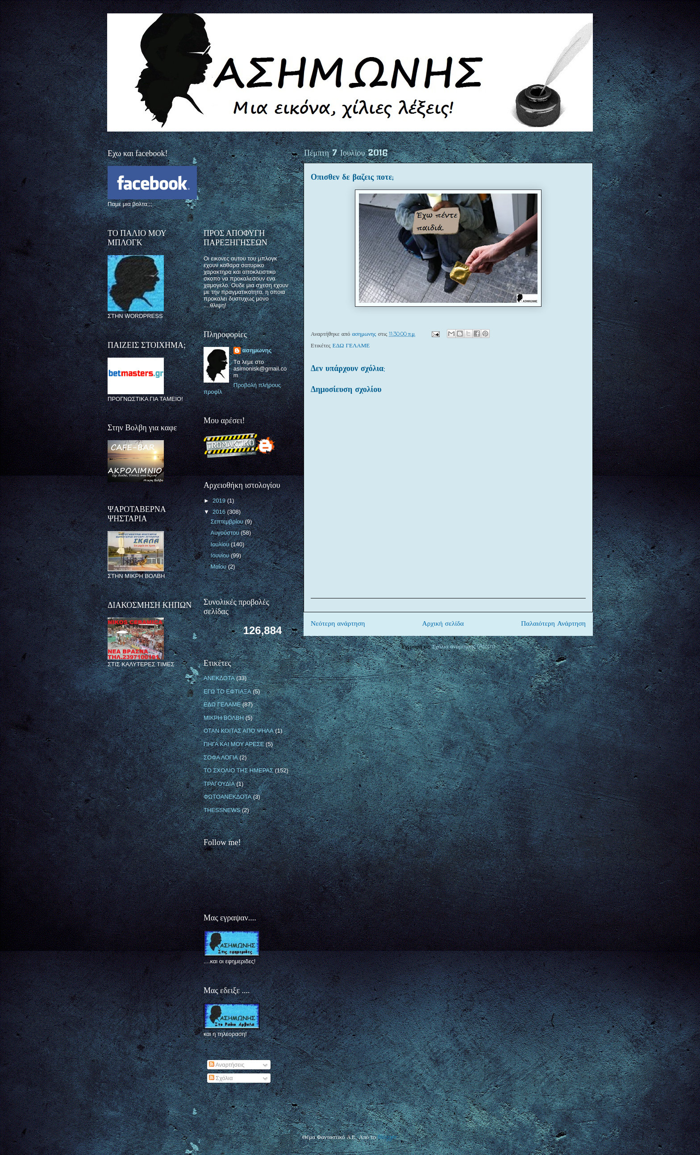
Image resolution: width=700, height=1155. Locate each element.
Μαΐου (219, 566)
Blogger (387, 1137)
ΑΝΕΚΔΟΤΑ (219, 678)
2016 (219, 511)
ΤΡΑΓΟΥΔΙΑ (219, 783)
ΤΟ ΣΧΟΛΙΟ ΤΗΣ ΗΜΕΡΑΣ (238, 770)
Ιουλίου (221, 544)
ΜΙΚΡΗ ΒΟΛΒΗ (224, 717)
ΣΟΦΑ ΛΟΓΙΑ (221, 757)
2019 (219, 500)
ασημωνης (257, 350)
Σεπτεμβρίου (228, 521)
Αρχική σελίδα (443, 624)
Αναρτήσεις (227, 1064)
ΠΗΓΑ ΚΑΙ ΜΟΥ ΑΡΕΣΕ (234, 744)
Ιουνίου (221, 555)
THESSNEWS (222, 810)
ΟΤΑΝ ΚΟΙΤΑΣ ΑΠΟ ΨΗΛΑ (239, 730)
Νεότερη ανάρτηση (338, 624)
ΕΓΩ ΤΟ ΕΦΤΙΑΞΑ (227, 691)
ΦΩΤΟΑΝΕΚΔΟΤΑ (227, 796)
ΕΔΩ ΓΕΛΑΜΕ (351, 346)
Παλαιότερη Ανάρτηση (553, 624)
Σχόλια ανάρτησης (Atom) (463, 647)
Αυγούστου (226, 532)
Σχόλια (221, 1078)
